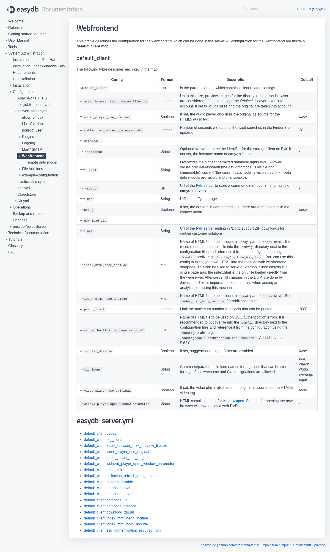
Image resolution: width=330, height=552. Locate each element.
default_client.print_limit (103, 470)
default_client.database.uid (105, 500)
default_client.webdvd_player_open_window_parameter (129, 464)
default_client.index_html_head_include (116, 518)
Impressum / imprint (275, 545)
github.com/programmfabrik (239, 545)
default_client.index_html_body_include (116, 524)
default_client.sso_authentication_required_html (123, 530)
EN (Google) (315, 9)
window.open (233, 401)
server (205, 185)
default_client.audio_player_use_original (116, 458)
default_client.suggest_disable (108, 482)
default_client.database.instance (110, 506)
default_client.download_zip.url (109, 512)
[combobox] (265, 9)
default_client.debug (100, 433)
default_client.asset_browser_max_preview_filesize (125, 446)
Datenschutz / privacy (309, 545)
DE (297, 9)
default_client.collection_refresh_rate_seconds (121, 476)
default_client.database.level (107, 488)
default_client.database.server (108, 494)
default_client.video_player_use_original (116, 452)
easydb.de (208, 545)
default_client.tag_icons (103, 440)
